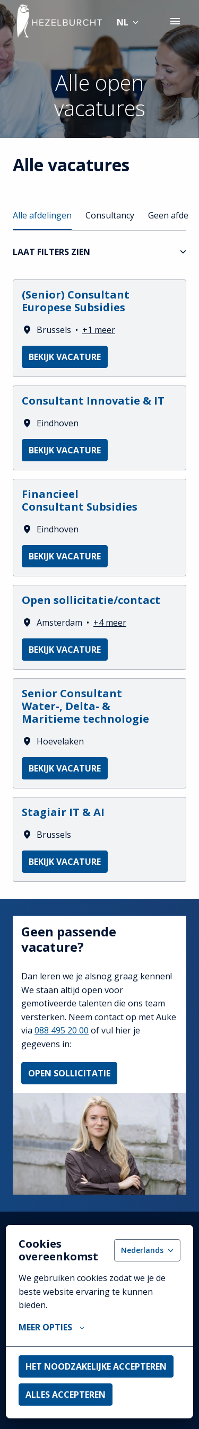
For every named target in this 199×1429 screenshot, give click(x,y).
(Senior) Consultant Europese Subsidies (75, 301)
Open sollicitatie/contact (91, 600)
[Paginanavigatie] (175, 21)
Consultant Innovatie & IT (93, 400)
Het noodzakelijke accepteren (96, 1366)
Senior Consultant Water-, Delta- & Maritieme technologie (85, 706)
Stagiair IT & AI (63, 812)
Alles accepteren (65, 1394)
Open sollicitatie (69, 1073)
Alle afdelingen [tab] (42, 215)
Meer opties (51, 1327)
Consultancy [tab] (109, 215)
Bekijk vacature (65, 357)
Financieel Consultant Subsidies (79, 500)
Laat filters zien (99, 252)
